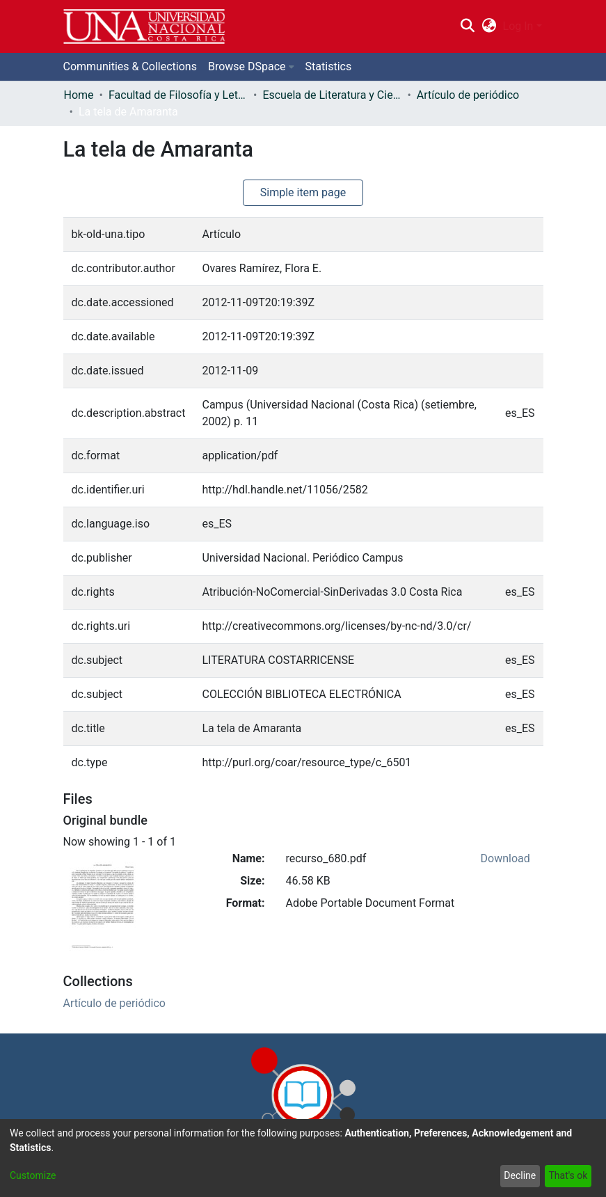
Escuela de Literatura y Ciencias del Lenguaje (331, 95)
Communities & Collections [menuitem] (130, 66)
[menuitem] (488, 26)
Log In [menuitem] (518, 26)
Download (505, 858)
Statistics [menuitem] (328, 66)
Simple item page (303, 192)
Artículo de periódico (468, 95)
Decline (520, 1175)
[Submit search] (468, 26)
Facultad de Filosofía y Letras (178, 95)
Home (79, 95)
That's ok (567, 1175)
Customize (33, 1175)
